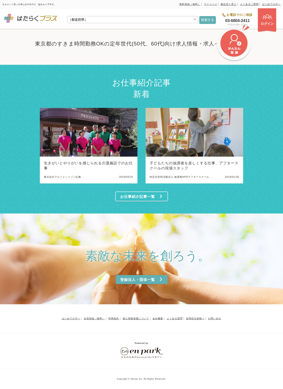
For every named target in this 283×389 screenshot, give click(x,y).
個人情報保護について (136, 318)
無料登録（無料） (189, 4)
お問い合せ (214, 318)
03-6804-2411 (237, 20)
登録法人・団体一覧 (141, 279)
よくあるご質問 (249, 4)
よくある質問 (175, 318)
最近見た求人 (228, 4)
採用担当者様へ (195, 318)
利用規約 (113, 318)
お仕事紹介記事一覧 (141, 196)
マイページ (210, 4)
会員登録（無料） (94, 318)
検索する (207, 20)
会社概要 (157, 318)
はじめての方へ (271, 4)
